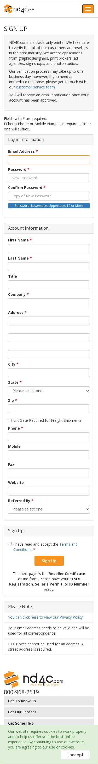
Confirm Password (25, 187)
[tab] (49, 700)
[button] (49, 701)
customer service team (35, 87)
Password (17, 169)
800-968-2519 (21, 692)
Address (16, 312)
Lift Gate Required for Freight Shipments (45, 420)
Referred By (19, 500)
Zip (11, 400)
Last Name (18, 258)
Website (16, 482)
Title (12, 276)
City (11, 364)
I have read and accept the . (43, 547)
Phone (14, 428)
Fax (11, 464)
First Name (18, 240)
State (13, 382)
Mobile (14, 446)
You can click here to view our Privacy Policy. (45, 617)
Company (17, 294)
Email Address (21, 151)
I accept (75, 754)
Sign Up (49, 560)
